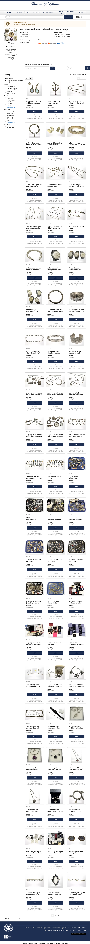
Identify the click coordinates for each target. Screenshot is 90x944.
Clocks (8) (9, 91)
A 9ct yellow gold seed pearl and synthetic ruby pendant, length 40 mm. (54, 102)
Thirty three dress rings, (54, 477)
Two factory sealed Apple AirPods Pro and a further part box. (33, 685)
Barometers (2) (11, 93)
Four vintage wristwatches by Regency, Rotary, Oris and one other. (33, 310)
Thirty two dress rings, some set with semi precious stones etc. (34, 477)
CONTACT (60, 12)
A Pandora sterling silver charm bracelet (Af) (76, 685)
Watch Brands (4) (11, 100)
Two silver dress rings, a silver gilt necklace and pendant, (32, 727)
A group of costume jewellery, (54, 643)
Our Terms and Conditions (78, 928)
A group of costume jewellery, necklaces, (34, 643)
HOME (9, 13)
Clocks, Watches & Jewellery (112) (15, 81)
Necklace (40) (10, 115)
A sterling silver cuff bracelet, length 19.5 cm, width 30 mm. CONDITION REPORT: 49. (76, 310)
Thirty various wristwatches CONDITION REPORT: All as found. (74, 477)
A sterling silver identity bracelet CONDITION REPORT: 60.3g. (53, 352)
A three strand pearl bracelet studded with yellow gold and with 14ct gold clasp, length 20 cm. (34, 268)
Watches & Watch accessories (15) (12, 89)
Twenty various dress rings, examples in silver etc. (77, 435)
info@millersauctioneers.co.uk (55, 931)
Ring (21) (9, 120)
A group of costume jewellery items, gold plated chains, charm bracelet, (55, 685)
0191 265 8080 (82, 931)
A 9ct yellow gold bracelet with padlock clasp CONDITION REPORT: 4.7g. (34, 144)
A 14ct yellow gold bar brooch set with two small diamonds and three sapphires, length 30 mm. (34, 893)
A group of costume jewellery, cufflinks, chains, (76, 518)
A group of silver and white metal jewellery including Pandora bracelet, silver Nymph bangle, (55, 394)
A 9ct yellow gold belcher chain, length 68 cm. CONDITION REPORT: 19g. (76, 102)
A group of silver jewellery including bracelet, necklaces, (76, 394)
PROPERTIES (70, 12)
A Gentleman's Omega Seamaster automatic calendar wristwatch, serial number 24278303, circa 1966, (54, 268)
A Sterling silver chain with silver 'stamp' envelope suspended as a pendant (32, 810)
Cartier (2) (9, 103)
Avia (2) (9, 102)
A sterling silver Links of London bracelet (75, 810)
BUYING (29, 13)
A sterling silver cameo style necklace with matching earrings (55, 810)
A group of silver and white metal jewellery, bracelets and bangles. (34, 435)
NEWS (81, 13)
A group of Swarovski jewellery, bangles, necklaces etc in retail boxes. (76, 643)
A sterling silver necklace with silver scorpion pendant (76, 727)
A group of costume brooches (33, 560)
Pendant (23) (10, 119)
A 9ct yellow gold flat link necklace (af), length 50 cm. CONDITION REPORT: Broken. (34, 185)
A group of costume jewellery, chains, (33, 602)
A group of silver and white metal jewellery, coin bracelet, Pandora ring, (55, 852)
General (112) (10, 127)
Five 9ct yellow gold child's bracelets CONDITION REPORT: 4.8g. (54, 227)
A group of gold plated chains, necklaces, (53, 602)
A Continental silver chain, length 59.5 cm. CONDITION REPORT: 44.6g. (33, 352)
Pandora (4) (10, 98)
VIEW (34, 111)
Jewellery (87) (11, 86)
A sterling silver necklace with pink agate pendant (33, 768)
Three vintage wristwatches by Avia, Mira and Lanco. (75, 268)
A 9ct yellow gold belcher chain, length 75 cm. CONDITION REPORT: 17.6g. (76, 185)
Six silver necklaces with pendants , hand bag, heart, (34, 852)
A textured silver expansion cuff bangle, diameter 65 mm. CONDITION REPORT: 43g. (76, 352)
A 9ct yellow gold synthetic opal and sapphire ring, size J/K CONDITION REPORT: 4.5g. (54, 893)
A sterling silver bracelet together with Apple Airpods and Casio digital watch (54, 727)
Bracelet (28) (10, 117)
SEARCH (68, 17)
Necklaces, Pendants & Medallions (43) (13, 112)
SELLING (40, 13)
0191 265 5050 (70, 931)
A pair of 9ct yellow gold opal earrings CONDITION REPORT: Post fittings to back (76, 852)
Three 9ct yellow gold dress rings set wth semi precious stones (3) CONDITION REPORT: (77, 893)
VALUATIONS (50, 13)
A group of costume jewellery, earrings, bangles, (54, 518)
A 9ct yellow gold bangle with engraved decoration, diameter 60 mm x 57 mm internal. (77, 144)
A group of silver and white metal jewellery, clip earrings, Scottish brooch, (55, 435)
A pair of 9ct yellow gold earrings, (54, 185)
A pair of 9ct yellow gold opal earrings (33, 102)
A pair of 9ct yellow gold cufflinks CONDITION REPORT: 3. (54, 144)
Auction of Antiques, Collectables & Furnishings (44, 29)
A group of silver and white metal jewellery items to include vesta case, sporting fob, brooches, (34, 394)
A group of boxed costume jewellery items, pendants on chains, (76, 602)
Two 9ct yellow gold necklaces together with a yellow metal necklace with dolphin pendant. (33, 227)
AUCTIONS (19, 13)
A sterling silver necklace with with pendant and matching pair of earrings (54, 768)
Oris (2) (9, 105)
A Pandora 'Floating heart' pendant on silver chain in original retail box (76, 768)
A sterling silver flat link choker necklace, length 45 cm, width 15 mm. (55, 310)
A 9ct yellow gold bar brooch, (76, 227)
